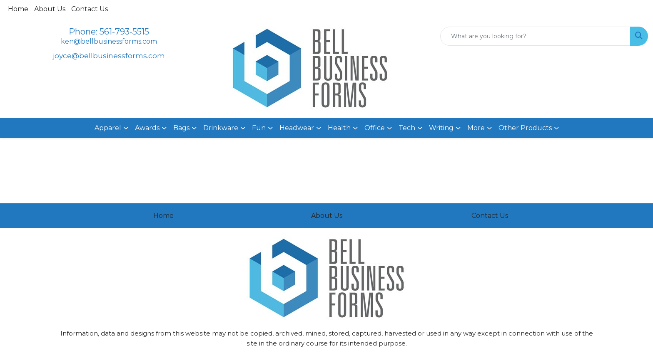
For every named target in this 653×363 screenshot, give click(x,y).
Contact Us (89, 9)
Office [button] (374, 128)
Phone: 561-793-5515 (109, 32)
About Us (49, 9)
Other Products (525, 128)
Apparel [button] (108, 128)
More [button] (476, 128)
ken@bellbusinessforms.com (109, 41)
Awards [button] (147, 128)
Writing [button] (441, 128)
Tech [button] (407, 128)
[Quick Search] (535, 36)
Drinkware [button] (220, 128)
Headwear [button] (296, 128)
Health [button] (339, 128)
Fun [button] (259, 128)
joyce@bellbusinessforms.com (109, 55)
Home (18, 9)
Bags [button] (181, 128)
